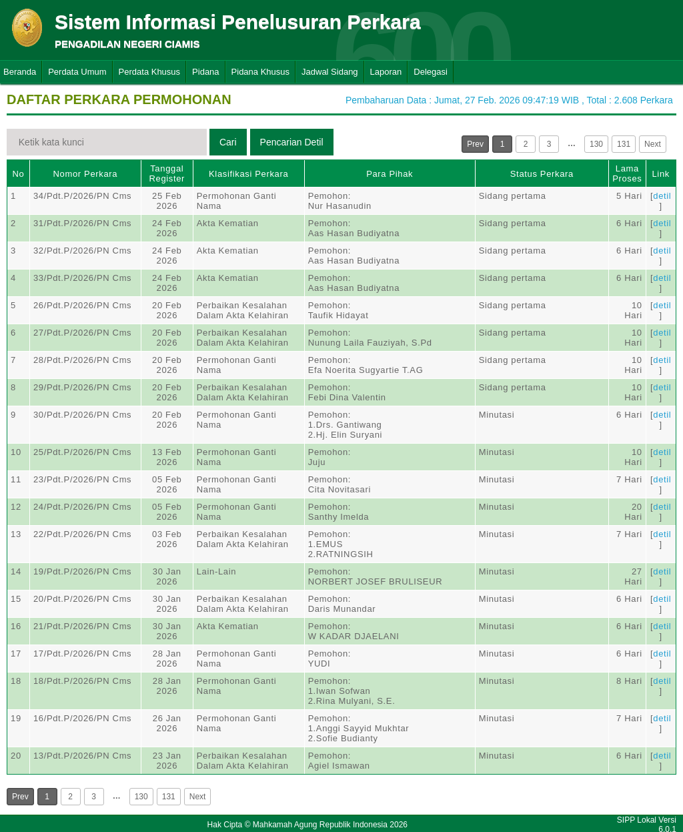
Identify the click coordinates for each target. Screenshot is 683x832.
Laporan (386, 72)
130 (596, 144)
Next (652, 144)
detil (662, 196)
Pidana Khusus (260, 72)
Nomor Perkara (85, 174)
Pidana (205, 72)
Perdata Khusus (150, 72)
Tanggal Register (167, 173)
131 (623, 144)
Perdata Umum (77, 72)
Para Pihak (389, 174)
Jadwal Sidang (329, 72)
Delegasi (431, 72)
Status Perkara (542, 174)
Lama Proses (627, 173)
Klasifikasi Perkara (248, 174)
